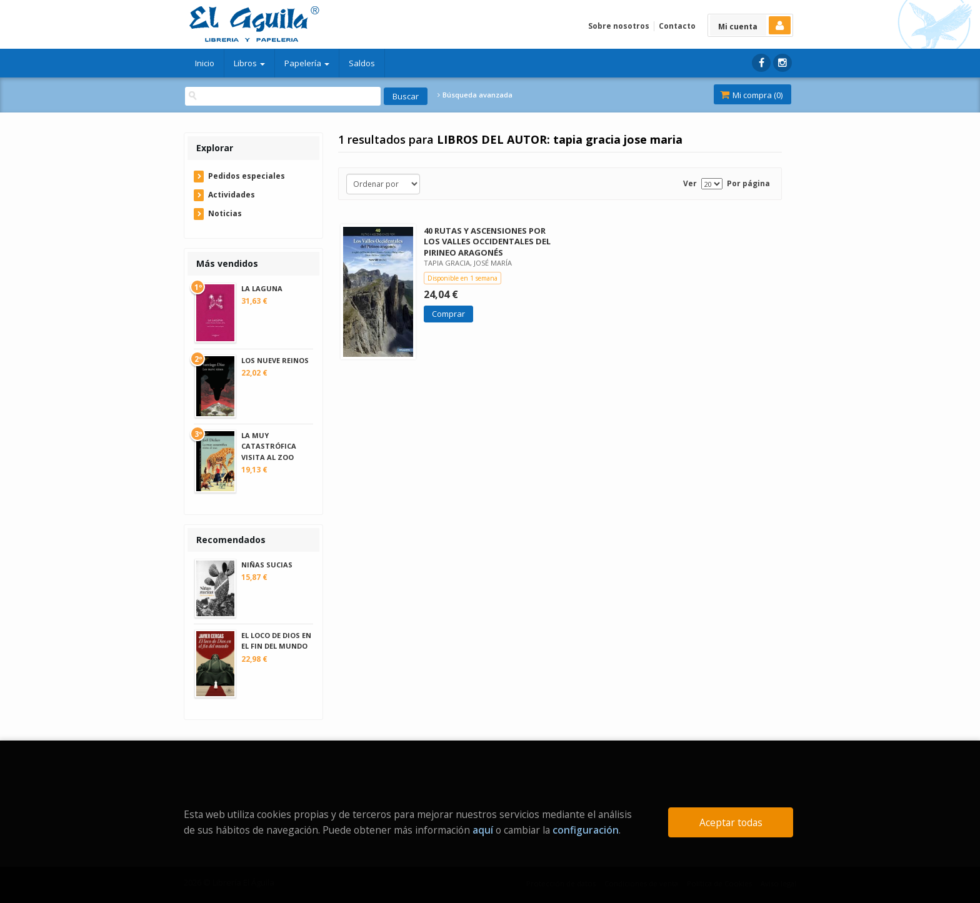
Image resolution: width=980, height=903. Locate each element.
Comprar (448, 313)
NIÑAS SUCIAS (266, 564)
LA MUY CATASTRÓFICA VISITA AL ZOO (268, 446)
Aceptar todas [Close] (730, 822)
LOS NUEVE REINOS (275, 360)
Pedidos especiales (246, 176)
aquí (482, 830)
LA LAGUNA (261, 288)
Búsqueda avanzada (475, 95)
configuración (585, 830)
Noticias (225, 213)
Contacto (677, 26)
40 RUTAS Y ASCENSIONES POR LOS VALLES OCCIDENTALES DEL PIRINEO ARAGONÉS (487, 241)
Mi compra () (751, 95)
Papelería (306, 63)
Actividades (231, 194)
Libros (249, 63)
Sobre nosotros (618, 26)
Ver (690, 183)
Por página (748, 183)
